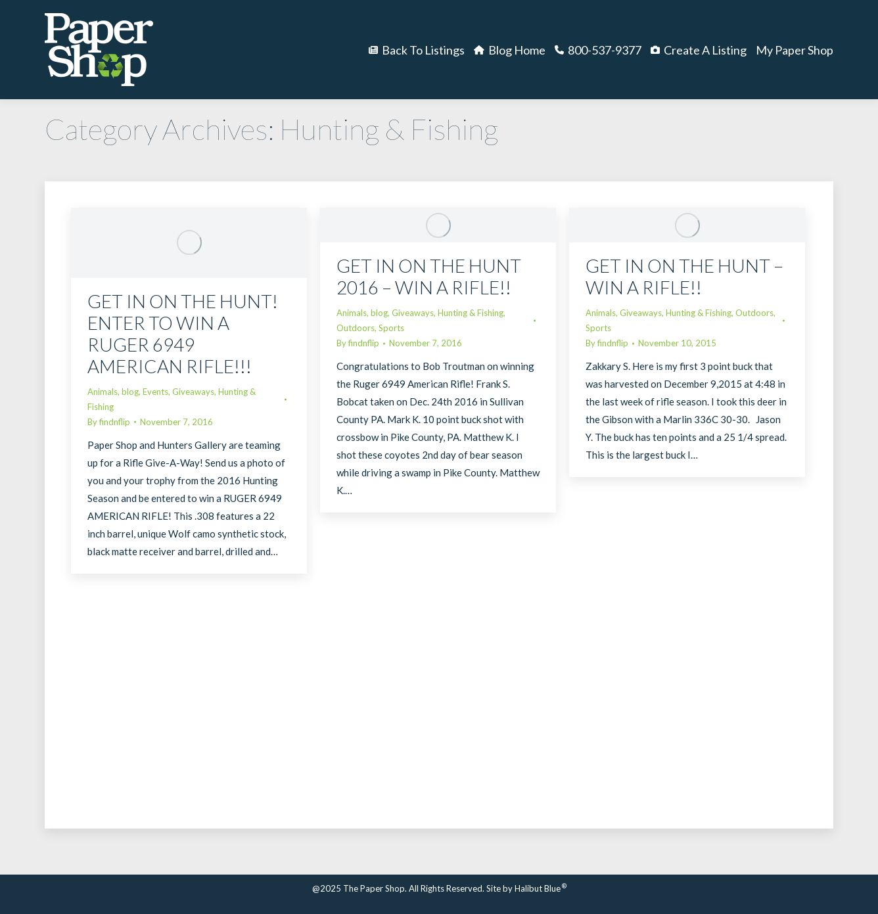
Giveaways (193, 391)
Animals (102, 391)
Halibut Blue (540, 888)
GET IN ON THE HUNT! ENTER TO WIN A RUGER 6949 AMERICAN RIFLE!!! (182, 333)
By (108, 422)
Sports (391, 328)
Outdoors (355, 328)
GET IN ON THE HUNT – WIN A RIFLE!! (684, 276)
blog (130, 391)
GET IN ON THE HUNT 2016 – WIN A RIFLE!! (428, 276)
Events (155, 391)
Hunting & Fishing (470, 313)
